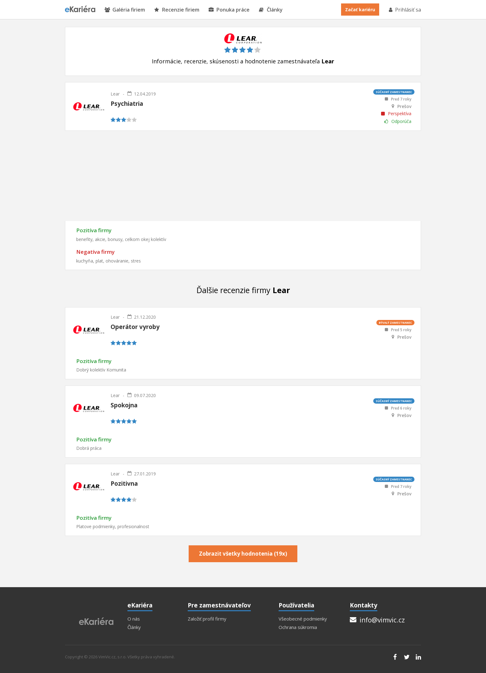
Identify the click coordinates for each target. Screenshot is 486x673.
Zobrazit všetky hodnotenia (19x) (243, 553)
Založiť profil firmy (207, 618)
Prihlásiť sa (404, 9)
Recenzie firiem (176, 10)
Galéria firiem (125, 10)
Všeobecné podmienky (303, 618)
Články (271, 10)
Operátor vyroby (135, 327)
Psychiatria (127, 104)
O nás (133, 618)
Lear (115, 94)
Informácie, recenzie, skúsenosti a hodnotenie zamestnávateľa (243, 61)
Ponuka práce (229, 10)
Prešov (404, 106)
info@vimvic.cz (377, 620)
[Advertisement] (243, 175)
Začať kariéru (360, 9)
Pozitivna (124, 483)
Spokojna (124, 405)
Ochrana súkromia (298, 627)
